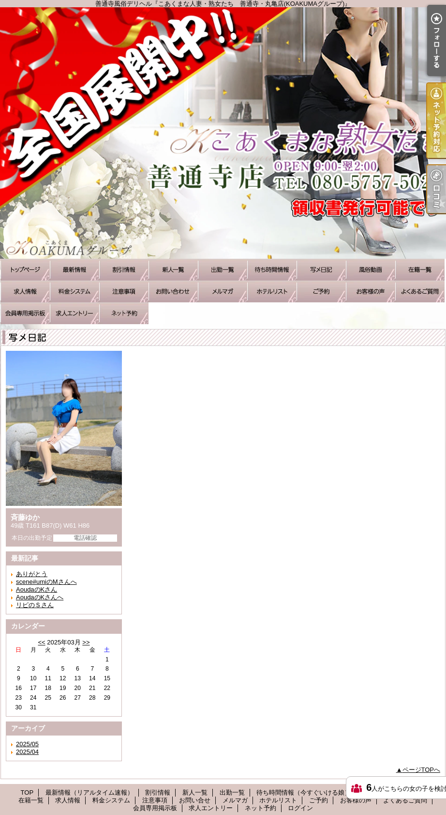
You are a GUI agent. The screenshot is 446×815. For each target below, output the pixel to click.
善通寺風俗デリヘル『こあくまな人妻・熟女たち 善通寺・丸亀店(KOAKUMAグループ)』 (223, 133)
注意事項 (124, 291)
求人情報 (25, 291)
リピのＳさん (35, 605)
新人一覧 (173, 270)
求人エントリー (74, 313)
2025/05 (27, 744)
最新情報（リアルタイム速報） (74, 270)
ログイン (300, 808)
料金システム (74, 291)
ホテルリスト (272, 291)
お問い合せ (173, 291)
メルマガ (222, 291)
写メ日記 (321, 270)
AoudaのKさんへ (39, 597)
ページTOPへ (421, 769)
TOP (25, 270)
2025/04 (27, 751)
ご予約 (321, 291)
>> (85, 642)
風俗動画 (370, 270)
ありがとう (31, 574)
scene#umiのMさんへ (46, 581)
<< (41, 642)
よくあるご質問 (420, 291)
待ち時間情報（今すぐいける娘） (272, 270)
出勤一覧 (222, 270)
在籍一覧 (420, 270)
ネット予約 (124, 313)
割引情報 (124, 270)
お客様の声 (370, 291)
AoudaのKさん (36, 589)
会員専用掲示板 (25, 313)
